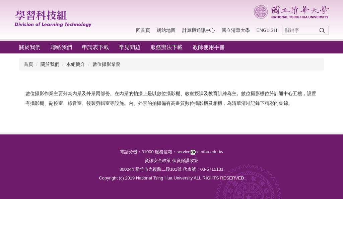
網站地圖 (166, 30)
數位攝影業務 (106, 64)
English (267, 30)
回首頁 (143, 30)
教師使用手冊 (209, 47)
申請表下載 (95, 47)
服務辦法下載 (166, 47)
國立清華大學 (236, 30)
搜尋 (322, 30)
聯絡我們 (61, 47)
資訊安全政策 (158, 160)
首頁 (28, 64)
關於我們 (30, 47)
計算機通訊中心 (198, 30)
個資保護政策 (185, 160)
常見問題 (129, 47)
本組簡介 (75, 64)
